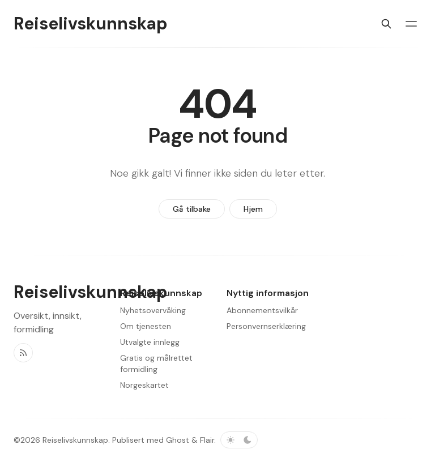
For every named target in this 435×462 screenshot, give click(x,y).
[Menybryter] (411, 24)
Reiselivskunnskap (75, 440)
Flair (207, 440)
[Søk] (386, 24)
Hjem (253, 209)
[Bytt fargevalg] (239, 439)
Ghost (177, 440)
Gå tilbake (192, 209)
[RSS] (23, 352)
